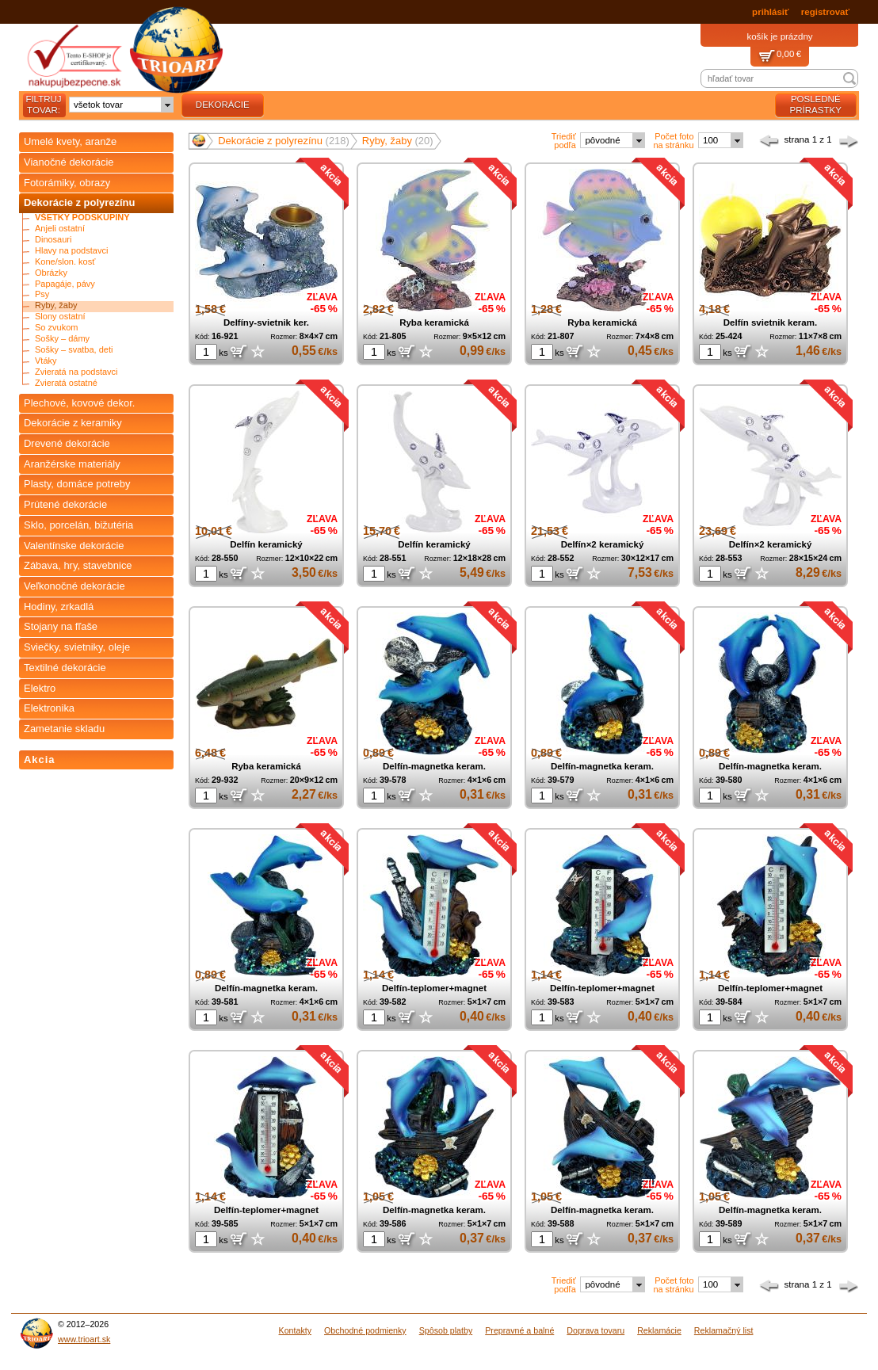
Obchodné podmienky (365, 1330)
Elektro (39, 688)
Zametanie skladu (64, 729)
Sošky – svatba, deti (74, 349)
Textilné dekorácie (65, 668)
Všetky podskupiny (82, 217)
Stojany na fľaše (60, 626)
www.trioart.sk (84, 1339)
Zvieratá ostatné (66, 383)
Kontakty (295, 1330)
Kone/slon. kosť (65, 262)
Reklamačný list (724, 1330)
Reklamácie (659, 1330)
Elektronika (49, 708)
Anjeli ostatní (60, 228)
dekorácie (223, 104)
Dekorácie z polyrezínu (79, 202)
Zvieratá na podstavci (76, 372)
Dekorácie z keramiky (73, 423)
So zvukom (56, 327)
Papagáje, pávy (65, 284)
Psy (42, 294)
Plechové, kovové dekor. (79, 403)
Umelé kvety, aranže (70, 141)
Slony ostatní (60, 316)
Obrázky (51, 273)
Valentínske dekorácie (74, 545)
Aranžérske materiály (72, 464)
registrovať (825, 12)
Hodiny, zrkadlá (59, 606)
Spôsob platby (446, 1330)
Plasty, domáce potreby (77, 484)
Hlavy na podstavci (71, 250)
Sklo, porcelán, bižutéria (78, 525)
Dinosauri (53, 239)
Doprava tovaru (595, 1330)
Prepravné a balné (519, 1330)
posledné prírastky (816, 104)
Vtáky (46, 361)
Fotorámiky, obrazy (67, 183)
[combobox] (121, 105)
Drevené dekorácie (67, 443)
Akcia (39, 759)
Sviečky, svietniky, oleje (77, 647)
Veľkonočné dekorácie (74, 586)
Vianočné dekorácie (69, 162)
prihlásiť (770, 12)
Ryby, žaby (56, 305)
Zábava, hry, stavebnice (78, 565)
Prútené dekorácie (65, 504)
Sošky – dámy (62, 338)
